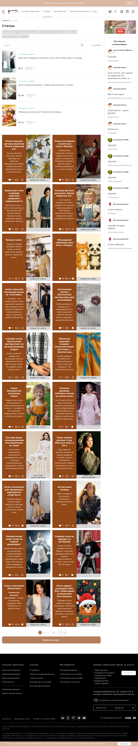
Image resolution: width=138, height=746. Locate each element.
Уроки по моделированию (17, 32)
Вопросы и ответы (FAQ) (44, 719)
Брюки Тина (112, 149)
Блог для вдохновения (45, 32)
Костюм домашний (115, 181)
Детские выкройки (11, 678)
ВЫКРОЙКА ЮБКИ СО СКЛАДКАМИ (120, 98)
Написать (128, 673)
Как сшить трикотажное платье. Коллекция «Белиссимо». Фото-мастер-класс (120, 82)
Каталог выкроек (13, 665)
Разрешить (124, 744)
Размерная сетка (22, 719)
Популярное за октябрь (71, 674)
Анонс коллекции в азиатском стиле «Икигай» (64, 3)
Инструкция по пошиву (40, 682)
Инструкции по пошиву (15, 36)
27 (54, 632)
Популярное (8, 682)
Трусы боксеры (113, 197)
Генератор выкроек (11, 689)
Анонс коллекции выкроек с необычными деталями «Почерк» (45, 85)
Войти (131, 3)
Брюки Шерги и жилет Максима (120, 248)
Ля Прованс (112, 133)
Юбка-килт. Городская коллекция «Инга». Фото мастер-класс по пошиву (50, 58)
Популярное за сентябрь (71, 678)
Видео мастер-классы (12, 693)
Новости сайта (68, 32)
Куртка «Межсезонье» (116, 232)
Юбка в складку (113, 117)
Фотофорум (67, 665)
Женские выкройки (11, 670)
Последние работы (68, 670)
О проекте (34, 670)
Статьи (34, 665)
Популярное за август (70, 682)
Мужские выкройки (11, 674)
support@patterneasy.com (112, 718)
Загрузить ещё (51, 640)
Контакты (6, 719)
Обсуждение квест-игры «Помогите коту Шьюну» (40, 112)
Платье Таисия (113, 60)
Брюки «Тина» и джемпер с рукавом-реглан (120, 165)
